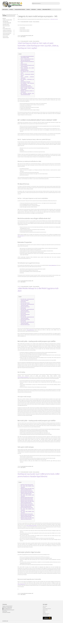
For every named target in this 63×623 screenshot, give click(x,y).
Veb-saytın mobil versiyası (25, 302)
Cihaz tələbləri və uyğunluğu (25, 81)
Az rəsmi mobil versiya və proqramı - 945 (27, 35)
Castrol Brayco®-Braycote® (7, 22)
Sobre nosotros (5, 9)
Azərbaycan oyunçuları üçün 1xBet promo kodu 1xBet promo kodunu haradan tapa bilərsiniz (38, 475)
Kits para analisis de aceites (7, 28)
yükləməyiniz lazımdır (54, 19)
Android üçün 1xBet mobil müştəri (26, 86)
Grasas (4, 27)
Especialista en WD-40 (6, 24)
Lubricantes (8, 18)
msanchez (30, 21)
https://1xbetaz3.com (52, 265)
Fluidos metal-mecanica (6, 25)
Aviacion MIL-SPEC (5, 21)
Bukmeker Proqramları (25, 70)
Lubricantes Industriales (9, 34)
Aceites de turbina (5, 36)
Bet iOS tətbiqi (23, 301)
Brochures (11, 9)
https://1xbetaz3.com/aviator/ (31, 525)
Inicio (4, 14)
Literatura (39, 9)
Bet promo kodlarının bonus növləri (27, 498)
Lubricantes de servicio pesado (9, 31)
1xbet (21, 36)
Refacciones (34, 9)
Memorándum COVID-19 (46, 9)
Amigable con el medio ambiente (9, 20)
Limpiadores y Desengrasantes (9, 30)
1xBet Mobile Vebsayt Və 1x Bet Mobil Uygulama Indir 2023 (38, 289)
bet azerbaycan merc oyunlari (26, 85)
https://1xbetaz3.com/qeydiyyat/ (23, 377)
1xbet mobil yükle (21, 235)
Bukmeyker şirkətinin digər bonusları (27, 484)
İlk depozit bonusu (24, 63)
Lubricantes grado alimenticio (9, 33)
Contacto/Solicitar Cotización (20, 9)
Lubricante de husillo (6, 37)
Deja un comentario (36, 21)
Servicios (28, 9)
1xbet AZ (24, 36)
